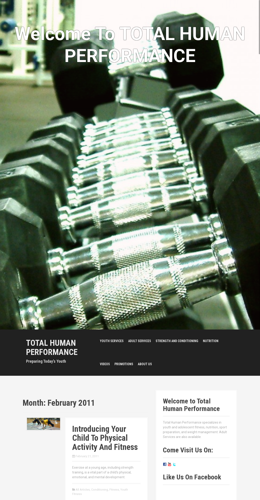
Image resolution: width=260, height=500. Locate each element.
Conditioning (99, 489)
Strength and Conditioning (177, 341)
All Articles (83, 489)
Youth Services (112, 341)
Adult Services (139, 341)
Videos (105, 364)
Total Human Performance (51, 347)
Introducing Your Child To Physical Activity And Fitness (105, 438)
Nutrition (210, 341)
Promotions (123, 364)
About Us (145, 364)
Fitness (114, 489)
